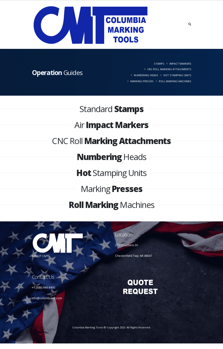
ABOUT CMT (40, 256)
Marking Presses (142, 81)
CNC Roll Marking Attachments (169, 69)
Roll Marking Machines (175, 81)
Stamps (159, 63)
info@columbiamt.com (47, 298)
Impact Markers (180, 63)
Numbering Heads (146, 75)
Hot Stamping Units (177, 75)
